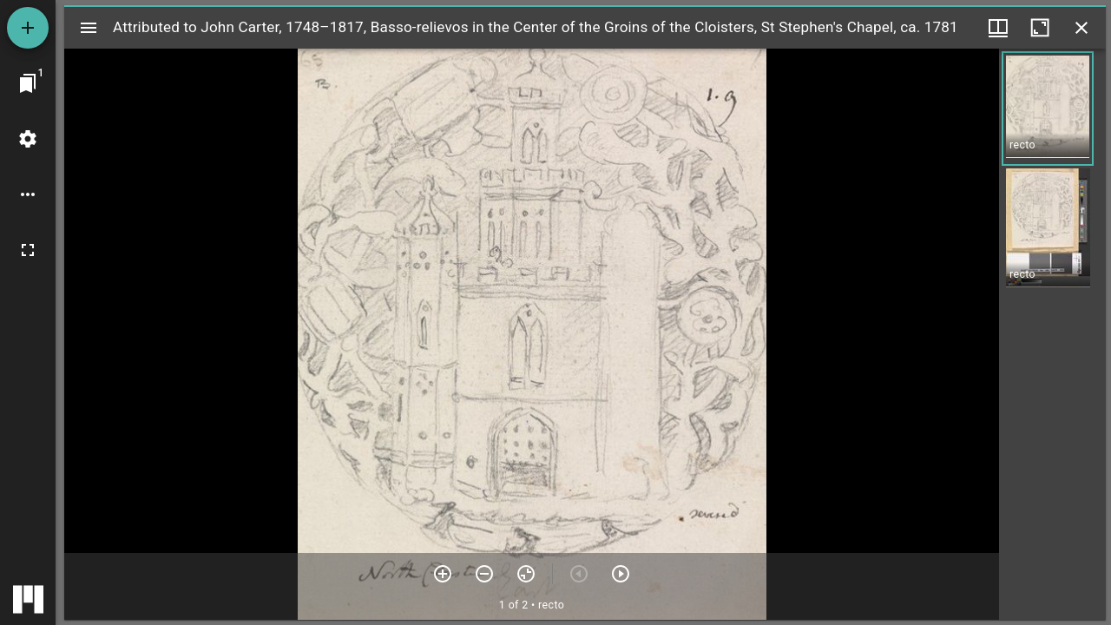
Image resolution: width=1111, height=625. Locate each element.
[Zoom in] (442, 574)
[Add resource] (28, 28)
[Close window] (1081, 28)
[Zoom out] (484, 574)
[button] (1047, 108)
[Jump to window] (28, 83)
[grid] (1052, 334)
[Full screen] (28, 250)
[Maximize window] (1040, 28)
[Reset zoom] (526, 574)
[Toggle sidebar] (88, 28)
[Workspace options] (28, 194)
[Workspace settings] (28, 139)
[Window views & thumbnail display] (998, 28)
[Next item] (620, 574)
